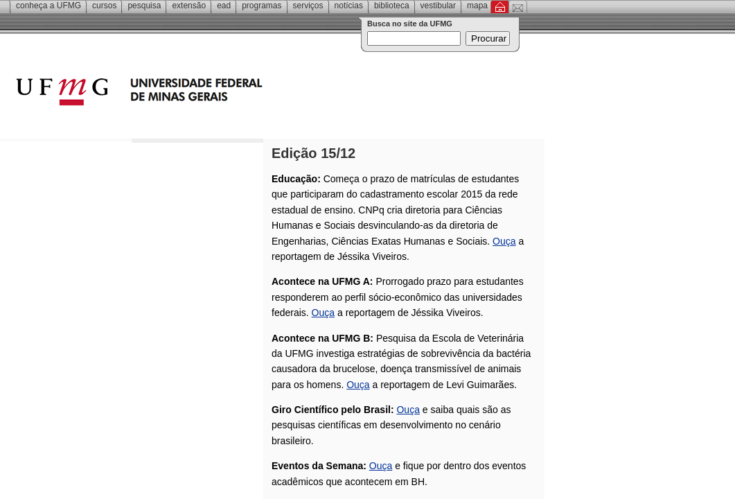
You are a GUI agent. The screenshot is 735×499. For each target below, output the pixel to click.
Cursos (104, 5)
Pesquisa (144, 5)
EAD (224, 5)
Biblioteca (391, 5)
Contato (517, 7)
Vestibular (438, 5)
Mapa (477, 5)
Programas (261, 5)
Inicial (499, 7)
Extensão (189, 5)
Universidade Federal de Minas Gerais (218, 93)
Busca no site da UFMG (409, 23)
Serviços (308, 5)
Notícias (349, 5)
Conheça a (48, 5)
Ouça (504, 241)
